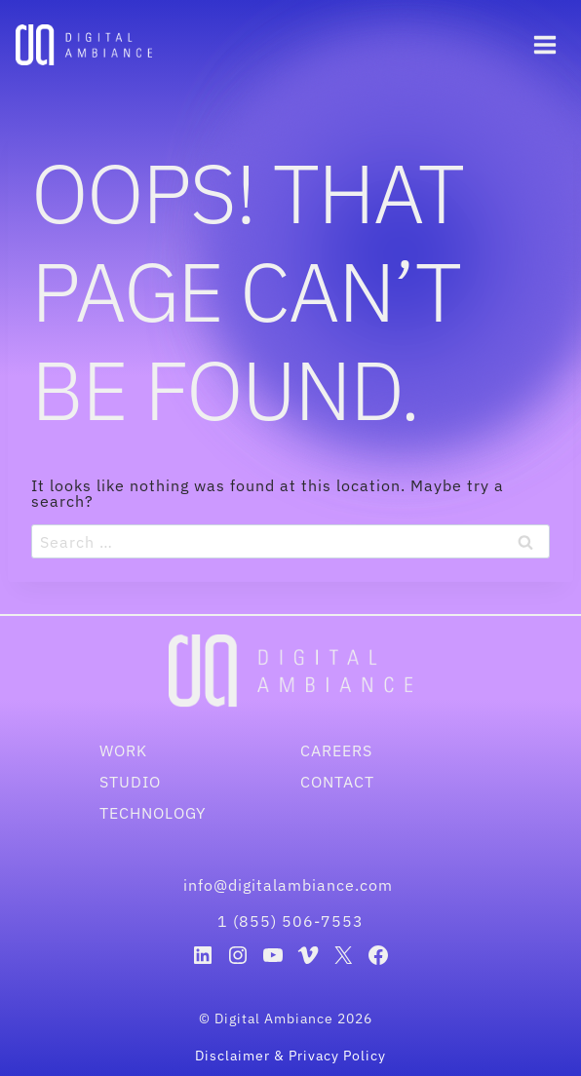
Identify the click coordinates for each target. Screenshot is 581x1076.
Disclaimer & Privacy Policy (290, 1055)
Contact (337, 781)
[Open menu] (544, 44)
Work (123, 750)
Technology (152, 813)
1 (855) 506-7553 (290, 921)
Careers (336, 750)
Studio (130, 781)
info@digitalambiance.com (290, 885)
